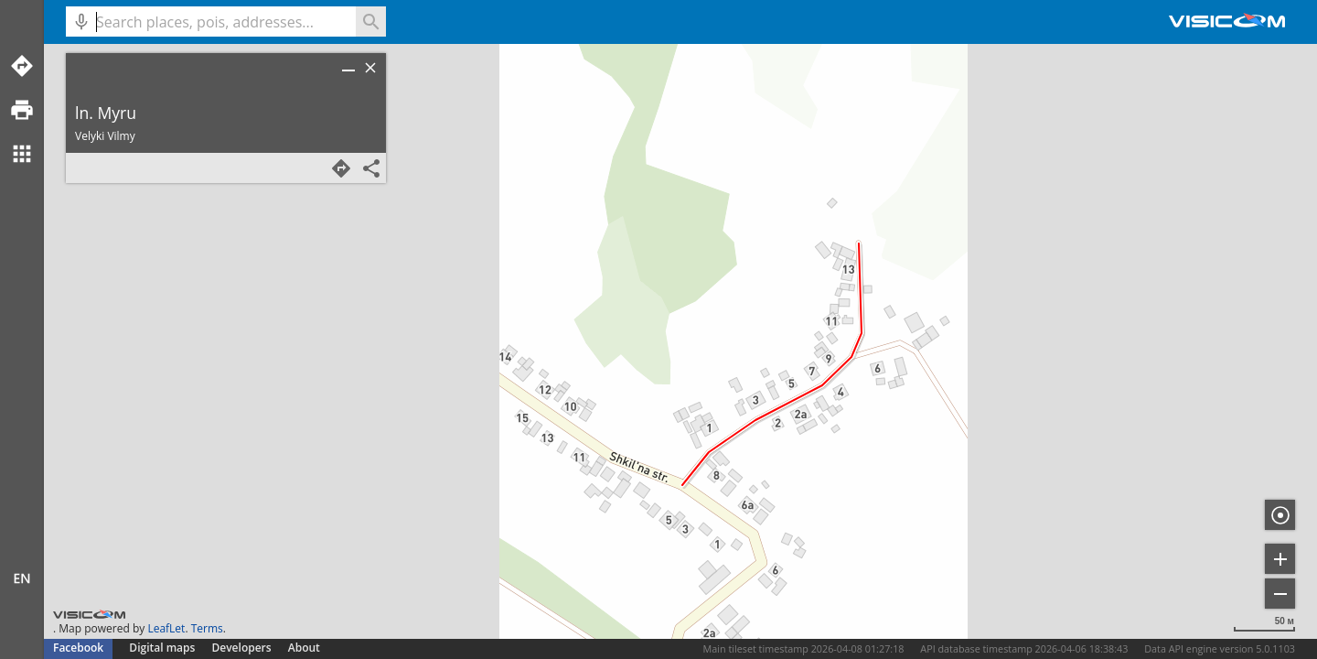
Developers (242, 647)
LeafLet (166, 628)
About (304, 647)
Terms (207, 628)
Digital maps (163, 647)
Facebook (78, 647)
